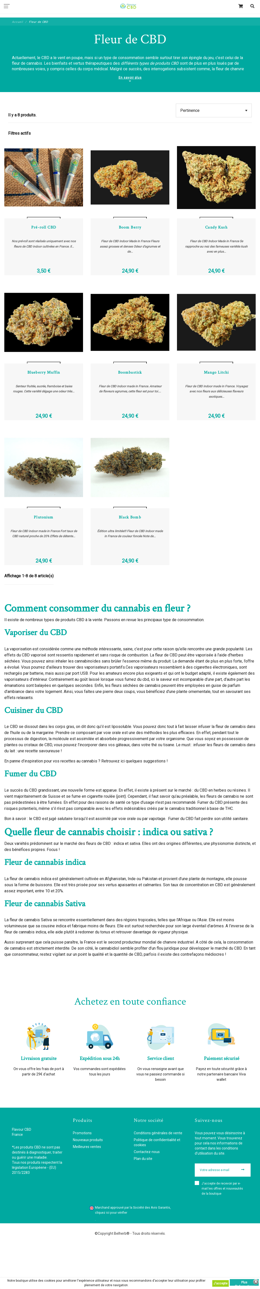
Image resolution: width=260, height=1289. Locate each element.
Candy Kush (216, 241)
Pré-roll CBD (43, 241)
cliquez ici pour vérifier (111, 1254)
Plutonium (43, 558)
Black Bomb (130, 558)
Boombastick (130, 399)
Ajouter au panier (43, 220)
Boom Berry (130, 241)
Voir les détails (43, 227)
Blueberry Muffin (43, 399)
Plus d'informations (244, 1283)
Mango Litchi (216, 399)
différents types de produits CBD (150, 63)
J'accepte (221, 1283)
